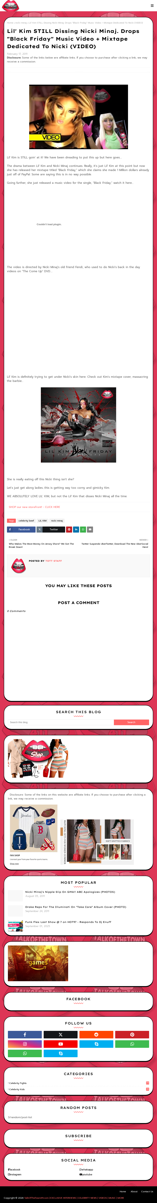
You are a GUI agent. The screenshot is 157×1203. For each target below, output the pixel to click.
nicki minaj (21, 22)
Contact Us (147, 1191)
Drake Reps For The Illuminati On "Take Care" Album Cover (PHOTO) (75, 906)
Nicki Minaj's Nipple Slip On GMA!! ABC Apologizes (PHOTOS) (70, 891)
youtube (87, 1174)
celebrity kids (79, 1089)
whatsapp (87, 1169)
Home (10, 22)
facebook (14, 1169)
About (134, 1191)
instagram (15, 1174)
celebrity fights (79, 1083)
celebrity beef (26, 520)
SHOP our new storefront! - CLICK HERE (34, 507)
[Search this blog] (61, 722)
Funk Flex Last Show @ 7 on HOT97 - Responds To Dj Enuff (68, 921)
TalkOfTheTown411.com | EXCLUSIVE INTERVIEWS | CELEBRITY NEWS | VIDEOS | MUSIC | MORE (74, 1198)
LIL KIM (42, 520)
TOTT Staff (53, 560)
